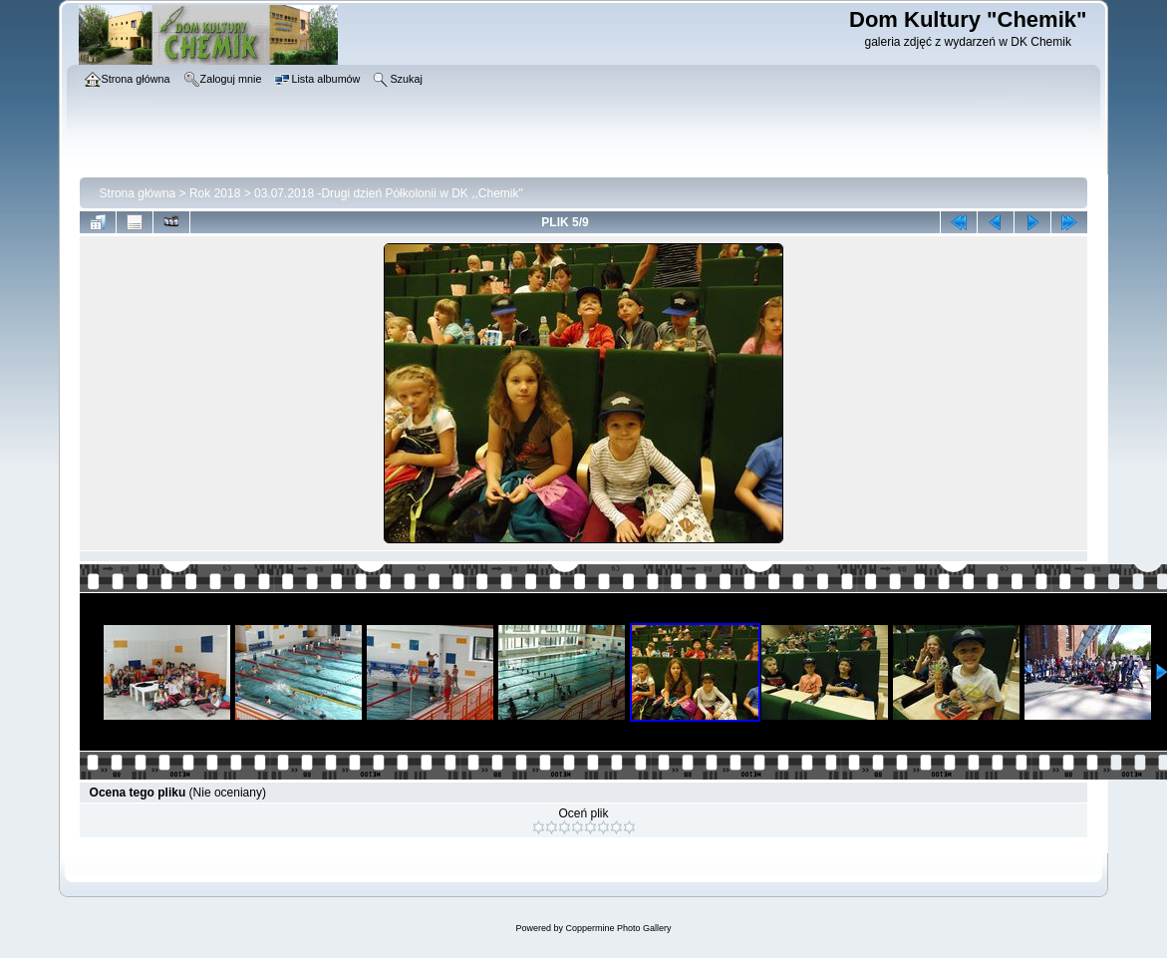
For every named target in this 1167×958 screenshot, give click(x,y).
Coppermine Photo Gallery (618, 928)
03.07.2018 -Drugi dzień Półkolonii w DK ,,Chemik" (388, 193)
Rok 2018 (214, 193)
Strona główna (138, 193)
